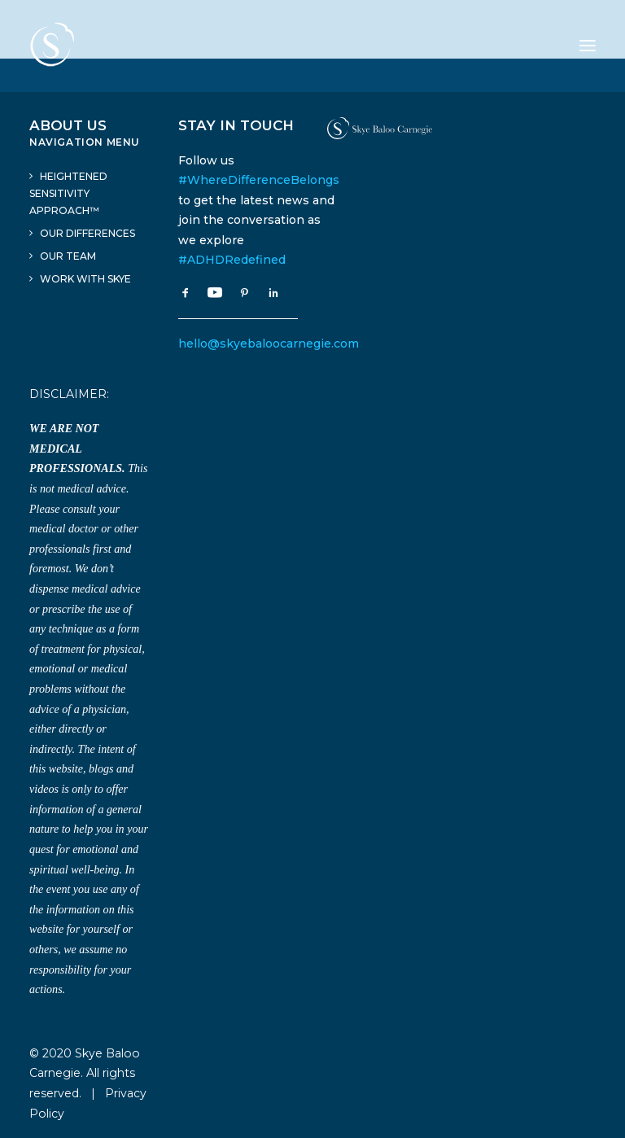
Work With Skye (85, 279)
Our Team (68, 256)
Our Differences (87, 233)
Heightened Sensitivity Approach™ (68, 193)
